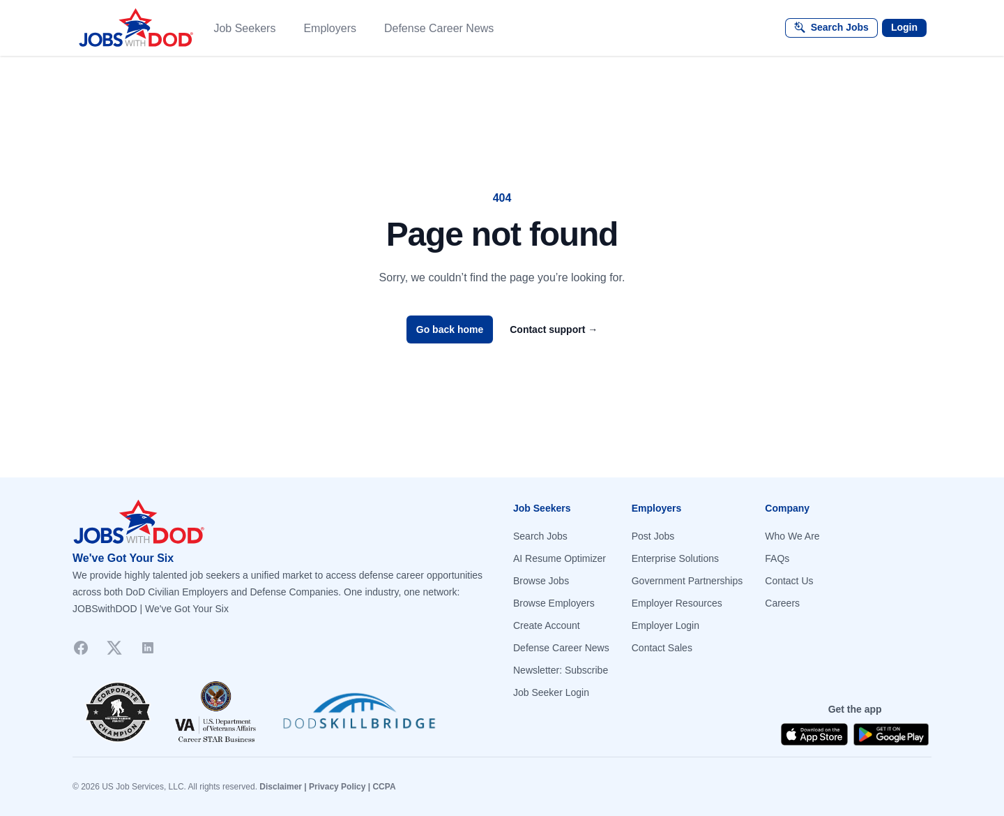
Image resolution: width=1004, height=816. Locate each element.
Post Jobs (653, 536)
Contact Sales (662, 647)
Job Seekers (244, 28)
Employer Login (665, 625)
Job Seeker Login (551, 692)
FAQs (777, 558)
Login (904, 27)
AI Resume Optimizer (559, 558)
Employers (329, 28)
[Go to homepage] (282, 522)
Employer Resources (677, 603)
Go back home (449, 329)
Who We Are (792, 536)
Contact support (554, 329)
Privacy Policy (337, 787)
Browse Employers (554, 603)
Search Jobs (540, 536)
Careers (782, 603)
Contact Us (789, 580)
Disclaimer (280, 787)
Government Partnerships (687, 580)
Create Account (546, 625)
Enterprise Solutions (675, 558)
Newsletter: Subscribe (560, 670)
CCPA (383, 787)
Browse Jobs (541, 580)
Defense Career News (439, 28)
